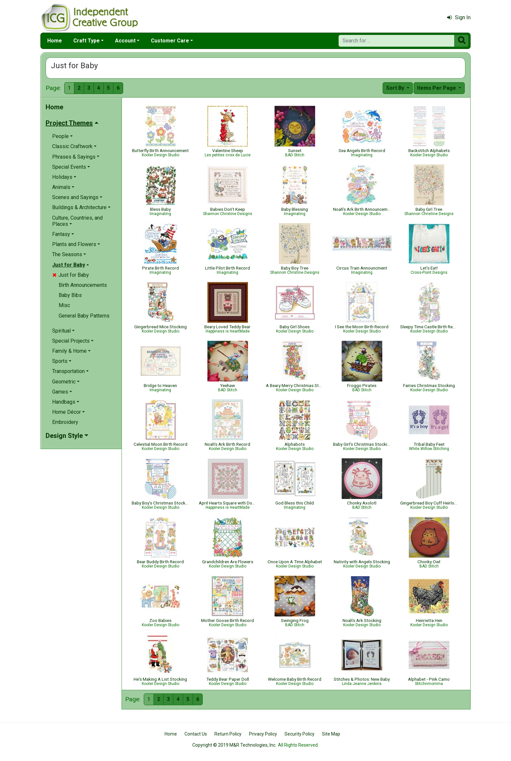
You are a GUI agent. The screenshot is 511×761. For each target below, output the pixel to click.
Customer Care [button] (170, 41)
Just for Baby (70, 275)
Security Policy (299, 734)
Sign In (459, 17)
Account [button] (125, 41)
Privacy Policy (263, 734)
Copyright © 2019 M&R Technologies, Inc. (234, 745)
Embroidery (65, 422)
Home (54, 41)
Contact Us (195, 734)
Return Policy (227, 734)
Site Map (331, 734)
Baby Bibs (70, 295)
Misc (64, 305)
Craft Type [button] (86, 41)
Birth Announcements (83, 285)
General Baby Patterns (84, 316)
